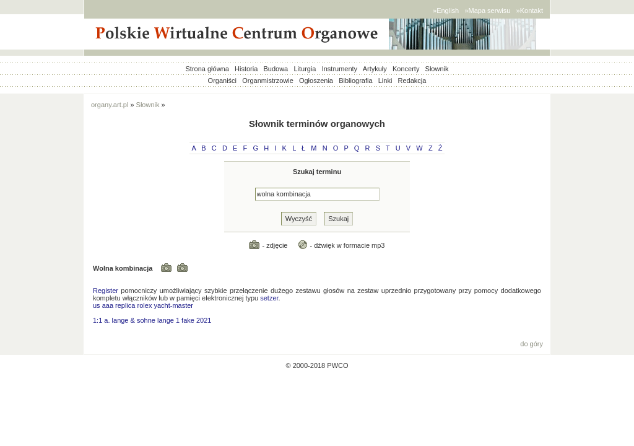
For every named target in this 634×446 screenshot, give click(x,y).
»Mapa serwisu (487, 10)
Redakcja (412, 80)
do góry (531, 344)
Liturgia (304, 68)
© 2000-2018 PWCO (316, 365)
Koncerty (406, 68)
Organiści (222, 80)
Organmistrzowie (267, 80)
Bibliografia (355, 80)
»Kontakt (529, 10)
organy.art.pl (109, 104)
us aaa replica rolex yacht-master (143, 305)
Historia (246, 68)
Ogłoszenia (316, 80)
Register (105, 290)
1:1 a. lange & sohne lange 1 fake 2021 (152, 320)
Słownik (437, 68)
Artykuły (375, 68)
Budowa (275, 68)
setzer (269, 298)
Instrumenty (339, 68)
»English (446, 10)
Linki (385, 80)
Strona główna (207, 68)
